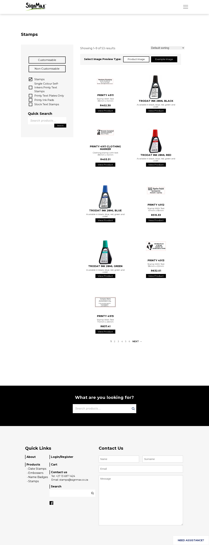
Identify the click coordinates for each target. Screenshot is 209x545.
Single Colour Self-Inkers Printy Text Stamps (46, 87)
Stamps (39, 79)
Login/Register (62, 457)
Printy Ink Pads (44, 100)
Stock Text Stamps (46, 104)
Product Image (136, 59)
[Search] (133, 408)
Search (60, 125)
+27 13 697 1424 (65, 476)
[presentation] (125, 536)
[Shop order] (167, 48)
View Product (105, 110)
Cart (54, 464)
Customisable (47, 60)
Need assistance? (191, 540)
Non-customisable (47, 68)
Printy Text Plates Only (49, 95)
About (31, 457)
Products (33, 464)
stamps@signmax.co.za (73, 479)
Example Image (164, 59)
